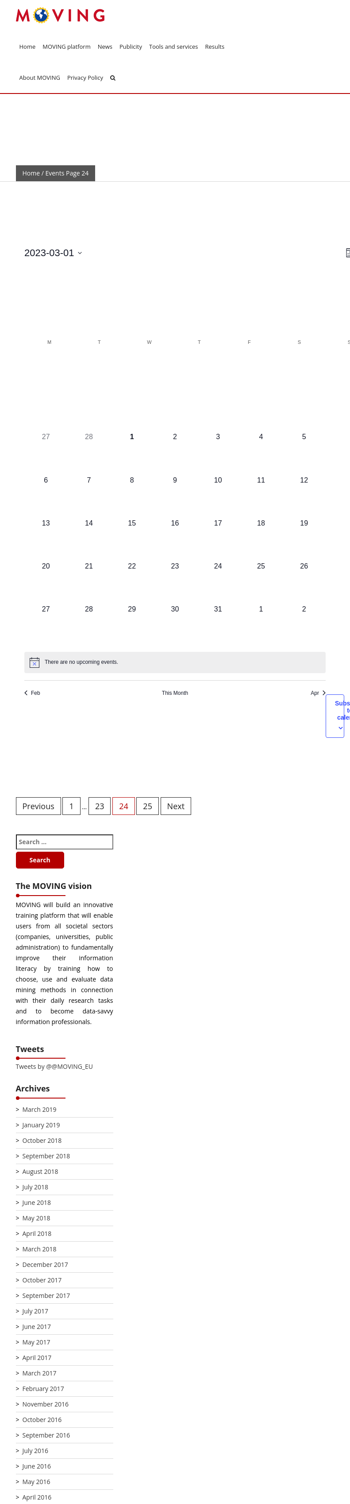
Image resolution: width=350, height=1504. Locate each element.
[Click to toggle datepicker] (53, 252)
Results (215, 47)
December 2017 (45, 1264)
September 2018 (46, 1156)
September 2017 (46, 1295)
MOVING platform (66, 47)
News (105, 47)
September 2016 (46, 1435)
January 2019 (41, 1125)
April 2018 (37, 1233)
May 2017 (36, 1342)
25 (147, 806)
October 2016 (42, 1419)
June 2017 (37, 1326)
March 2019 (40, 1109)
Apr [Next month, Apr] (318, 693)
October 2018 (42, 1140)
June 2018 (37, 1202)
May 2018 (36, 1218)
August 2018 (40, 1171)
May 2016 (36, 1481)
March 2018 (40, 1249)
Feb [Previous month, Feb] (32, 693)
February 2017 (43, 1388)
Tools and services (173, 47)
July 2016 (36, 1450)
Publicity (130, 47)
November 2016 (46, 1404)
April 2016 (37, 1497)
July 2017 (36, 1311)
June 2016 (37, 1466)
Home (27, 47)
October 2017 (42, 1280)
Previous (38, 806)
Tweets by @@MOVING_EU (54, 1066)
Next (176, 806)
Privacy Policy (85, 78)
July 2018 (36, 1187)
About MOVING (39, 78)
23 (99, 806)
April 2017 (37, 1357)
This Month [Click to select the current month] (175, 693)
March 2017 (40, 1373)
